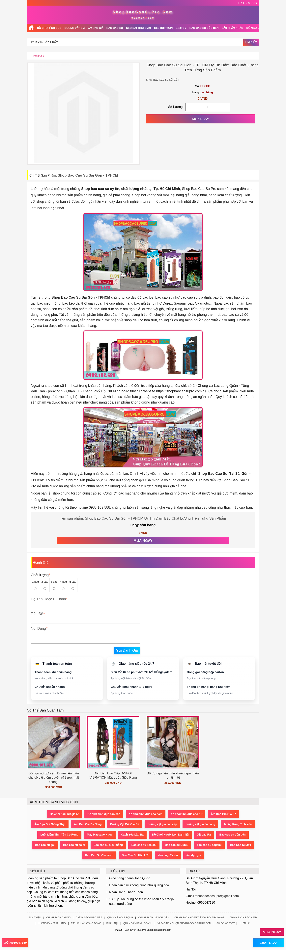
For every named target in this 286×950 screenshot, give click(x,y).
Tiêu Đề (37, 614)
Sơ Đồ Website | (226, 923)
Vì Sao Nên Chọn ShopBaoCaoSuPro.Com (184, 923)
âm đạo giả (194, 855)
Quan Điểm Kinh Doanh (137, 923)
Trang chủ (38, 56)
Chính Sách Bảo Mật (89, 917)
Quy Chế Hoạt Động (120, 917)
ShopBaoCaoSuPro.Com (143, 12)
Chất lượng (40, 575)
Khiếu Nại (112, 923)
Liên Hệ (245, 923)
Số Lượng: (176, 106)
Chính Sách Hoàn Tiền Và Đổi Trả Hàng (199, 917)
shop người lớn (168, 855)
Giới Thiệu (34, 917)
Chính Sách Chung (58, 917)
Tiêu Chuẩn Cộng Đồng (86, 923)
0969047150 (143, 18)
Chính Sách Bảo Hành (244, 917)
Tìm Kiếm (251, 42)
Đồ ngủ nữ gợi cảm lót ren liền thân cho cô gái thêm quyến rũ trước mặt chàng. (53, 778)
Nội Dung (38, 628)
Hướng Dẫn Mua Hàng (52, 923)
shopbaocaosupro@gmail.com (217, 896)
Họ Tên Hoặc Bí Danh (48, 599)
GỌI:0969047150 (15, 942)
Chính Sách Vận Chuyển (153, 917)
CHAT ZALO (267, 942)
